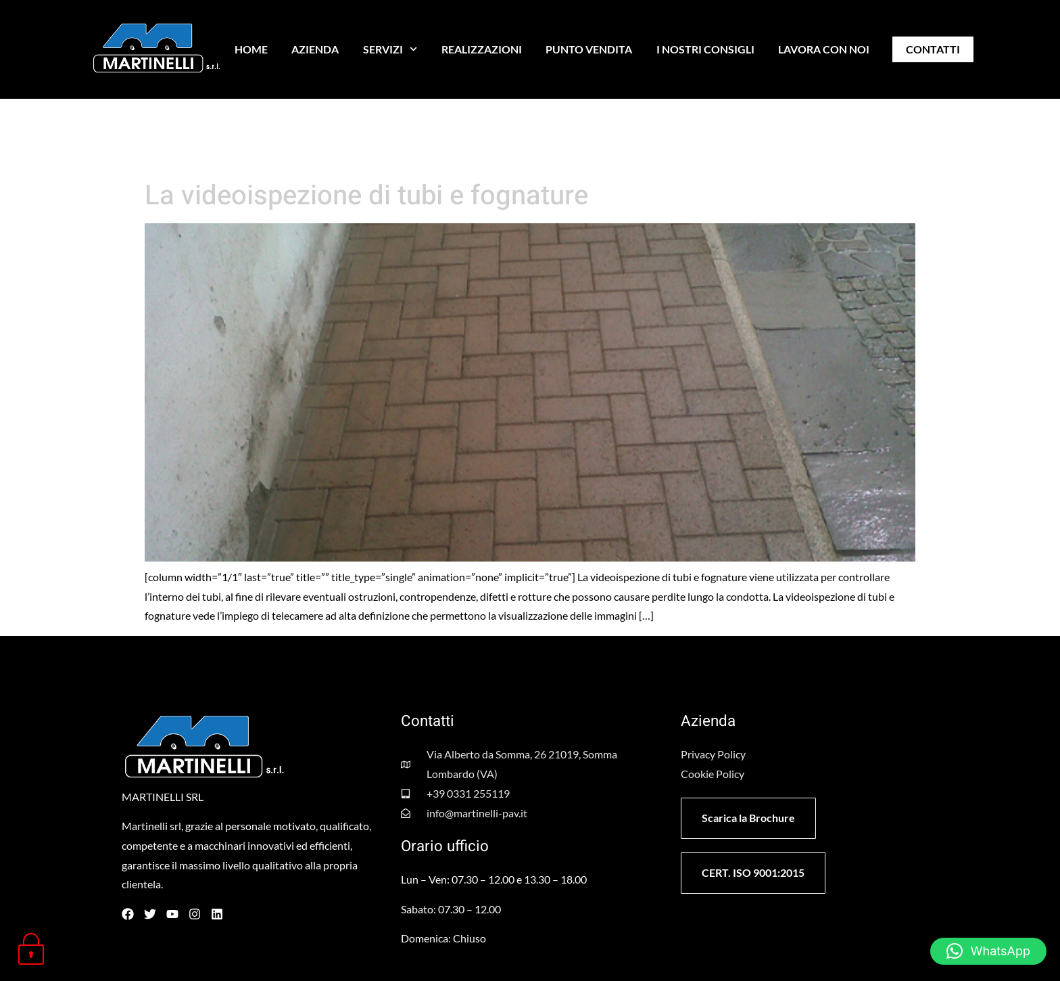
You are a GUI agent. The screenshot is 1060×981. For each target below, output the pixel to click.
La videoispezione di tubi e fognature (366, 196)
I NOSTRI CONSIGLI (705, 49)
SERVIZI (390, 49)
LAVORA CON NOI (823, 49)
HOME (251, 49)
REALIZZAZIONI (481, 49)
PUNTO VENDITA (589, 49)
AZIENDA (315, 49)
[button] (988, 951)
